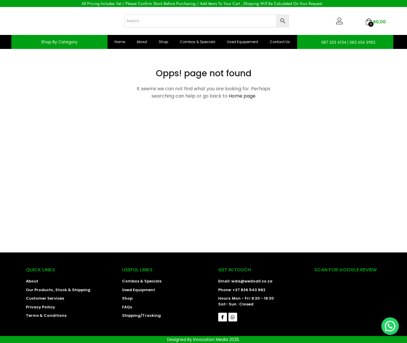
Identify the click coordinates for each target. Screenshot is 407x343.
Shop (163, 41)
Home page (242, 96)
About (142, 41)
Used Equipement (242, 41)
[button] (375, 21)
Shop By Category (59, 42)
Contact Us (280, 41)
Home (119, 41)
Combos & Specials (197, 41)
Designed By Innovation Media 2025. (203, 339)
